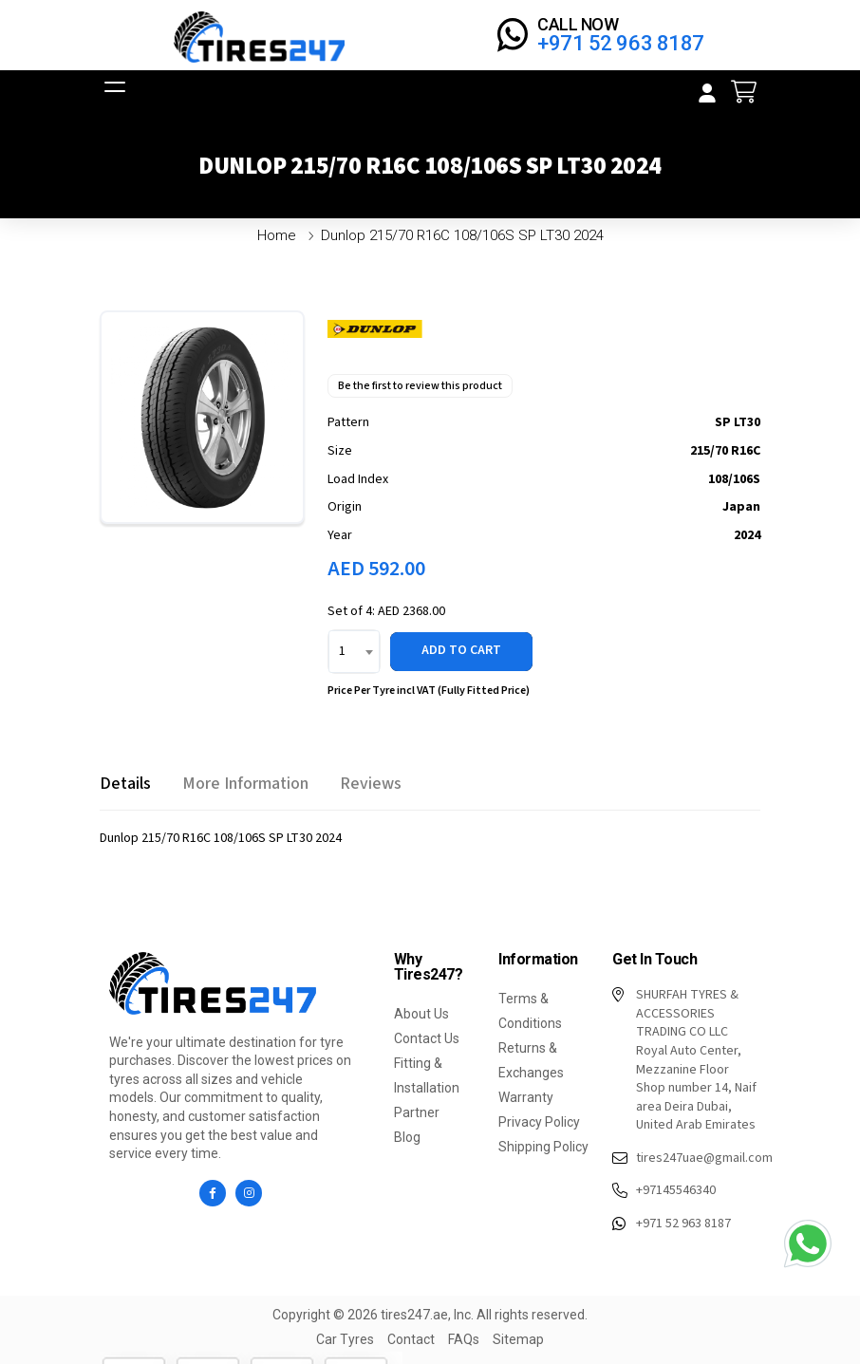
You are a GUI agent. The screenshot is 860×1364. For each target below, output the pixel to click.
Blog (407, 1137)
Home (276, 235)
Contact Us (426, 1038)
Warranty (525, 1097)
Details (125, 783)
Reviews (371, 783)
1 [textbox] (342, 651)
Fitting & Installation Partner (426, 1088)
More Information (245, 783)
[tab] (125, 783)
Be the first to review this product (420, 386)
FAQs (463, 1339)
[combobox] (354, 651)
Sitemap (518, 1339)
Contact (411, 1339)
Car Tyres (345, 1339)
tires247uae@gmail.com (686, 1158)
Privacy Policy (539, 1122)
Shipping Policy (543, 1146)
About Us (421, 1013)
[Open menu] (113, 92)
